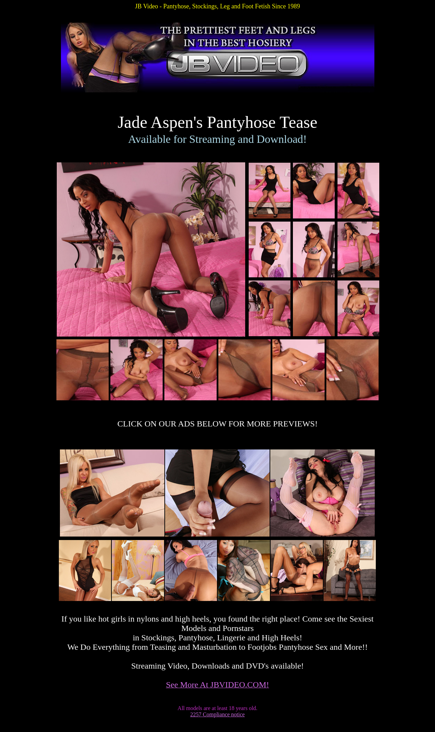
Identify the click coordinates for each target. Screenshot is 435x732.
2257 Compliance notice (217, 714)
